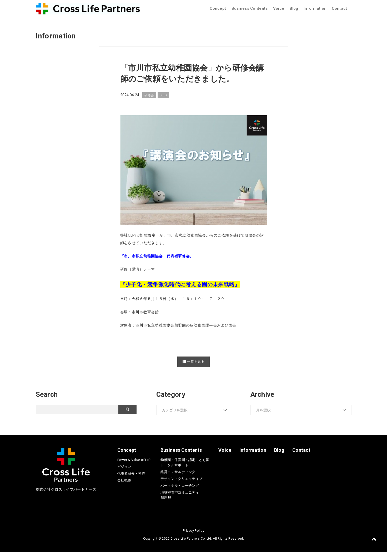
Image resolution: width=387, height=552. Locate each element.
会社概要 (124, 480)
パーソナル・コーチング (179, 486)
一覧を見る (193, 362)
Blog (294, 8)
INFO (163, 95)
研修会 (149, 95)
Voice (278, 8)
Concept (218, 8)
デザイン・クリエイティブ (181, 479)
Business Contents (250, 8)
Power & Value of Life (134, 460)
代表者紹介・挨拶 (131, 473)
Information (315, 8)
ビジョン (124, 467)
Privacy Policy (193, 531)
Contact (339, 8)
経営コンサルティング (177, 472)
